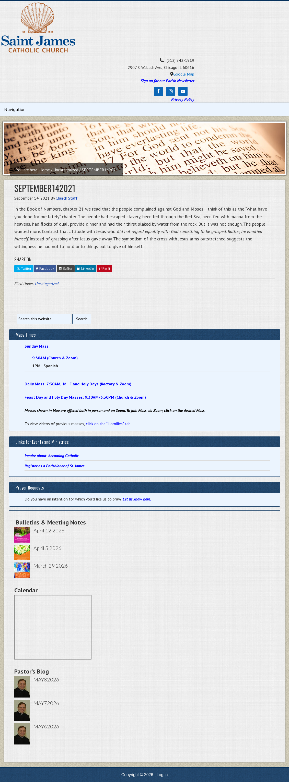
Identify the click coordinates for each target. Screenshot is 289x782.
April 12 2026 (49, 530)
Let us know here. (137, 499)
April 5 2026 (47, 548)
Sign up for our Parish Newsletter (167, 80)
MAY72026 (46, 703)
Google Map (183, 74)
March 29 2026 (50, 566)
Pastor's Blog (31, 671)
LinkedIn (85, 268)
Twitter (23, 268)
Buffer (66, 268)
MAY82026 (46, 679)
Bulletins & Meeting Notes (51, 522)
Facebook (45, 268)
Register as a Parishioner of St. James (54, 465)
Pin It (104, 268)
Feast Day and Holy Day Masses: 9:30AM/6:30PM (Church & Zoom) (85, 397)
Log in (162, 775)
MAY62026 (46, 726)
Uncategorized (47, 283)
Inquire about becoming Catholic (52, 455)
